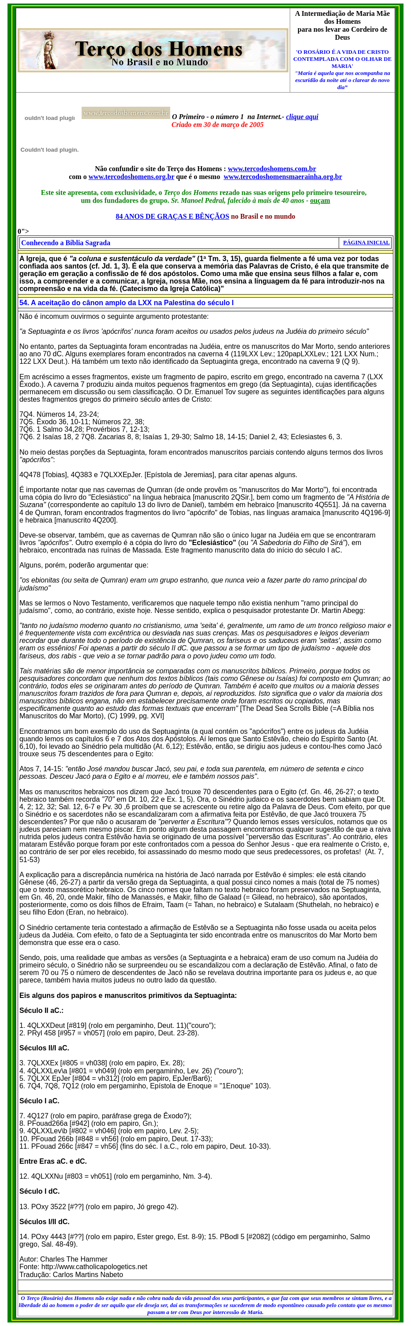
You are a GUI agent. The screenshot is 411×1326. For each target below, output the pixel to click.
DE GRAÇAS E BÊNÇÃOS (186, 216)
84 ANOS (130, 216)
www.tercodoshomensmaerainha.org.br (283, 176)
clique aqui (302, 116)
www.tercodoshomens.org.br (132, 176)
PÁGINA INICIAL (366, 242)
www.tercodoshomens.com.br (272, 168)
